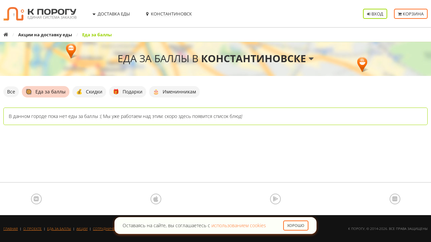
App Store (156, 199)
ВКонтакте (36, 199)
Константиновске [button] (257, 58)
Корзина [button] (411, 14)
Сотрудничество (108, 228)
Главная (10, 228)
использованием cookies (238, 225)
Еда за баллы (59, 228)
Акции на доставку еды (45, 35)
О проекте (32, 228)
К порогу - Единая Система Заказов (39, 14)
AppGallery (395, 199)
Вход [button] (375, 14)
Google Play (275, 199)
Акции (82, 228)
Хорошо (295, 225)
